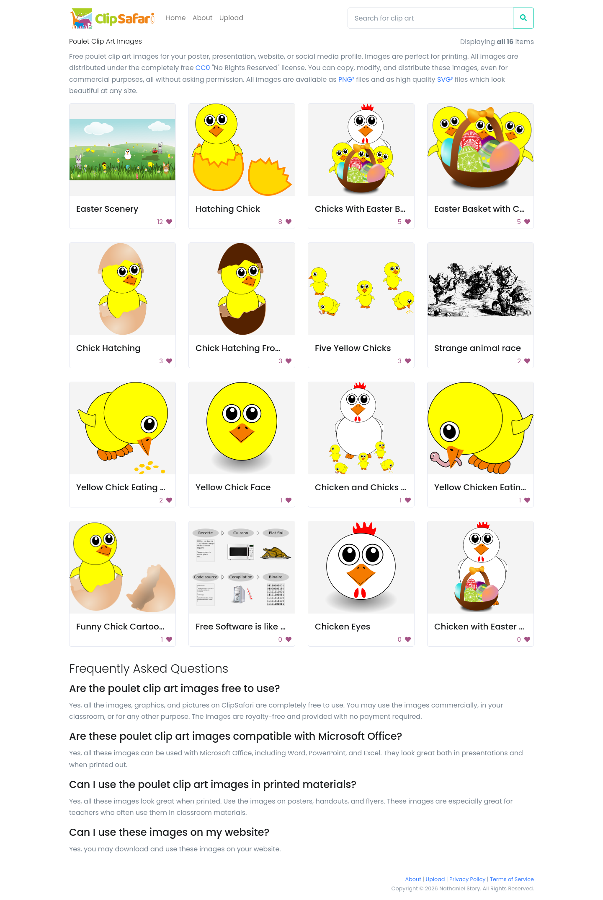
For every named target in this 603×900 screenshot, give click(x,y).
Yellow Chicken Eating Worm (494, 487)
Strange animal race (477, 348)
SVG (445, 79)
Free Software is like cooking (255, 626)
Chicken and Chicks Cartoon (375, 487)
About (203, 18)
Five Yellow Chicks (353, 348)
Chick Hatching (108, 348)
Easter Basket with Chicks (487, 209)
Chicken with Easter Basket (490, 626)
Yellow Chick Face (233, 487)
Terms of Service (512, 879)
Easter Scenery (107, 209)
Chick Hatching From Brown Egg (263, 348)
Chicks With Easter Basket (369, 209)
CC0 (203, 68)
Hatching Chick (228, 209)
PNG (346, 79)
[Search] (430, 18)
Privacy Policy (467, 879)
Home (176, 18)
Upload (231, 18)
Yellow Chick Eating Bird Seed (138, 487)
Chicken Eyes (342, 626)
